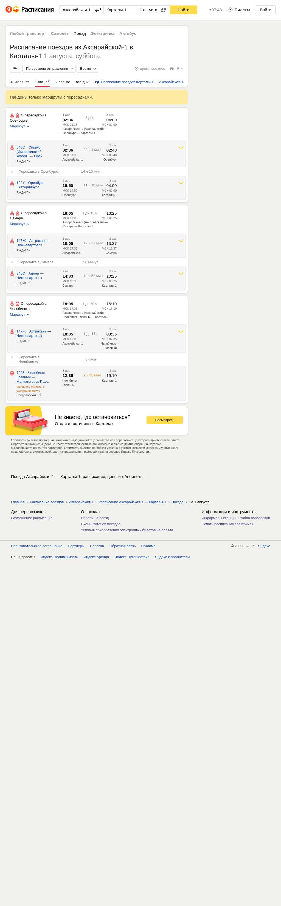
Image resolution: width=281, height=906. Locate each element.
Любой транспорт (28, 33)
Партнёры (76, 546)
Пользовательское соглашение (36, 546)
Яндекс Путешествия (132, 557)
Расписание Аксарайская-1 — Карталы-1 (132, 502)
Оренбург (110, 159)
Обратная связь (122, 546)
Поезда (178, 502)
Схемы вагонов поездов (100, 524)
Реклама (148, 546)
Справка (97, 546)
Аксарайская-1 (72, 159)
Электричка (102, 33)
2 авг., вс (63, 82)
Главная (17, 502)
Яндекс (264, 546)
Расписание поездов (47, 502)
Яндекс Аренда (96, 557)
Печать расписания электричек (227, 524)
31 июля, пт (19, 82)
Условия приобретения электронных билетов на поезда (127, 530)
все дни (82, 82)
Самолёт (60, 33)
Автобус (127, 33)
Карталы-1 (109, 195)
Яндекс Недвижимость (59, 557)
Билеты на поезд (95, 518)
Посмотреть (165, 420)
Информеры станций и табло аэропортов (236, 518)
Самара (111, 253)
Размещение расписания (31, 518)
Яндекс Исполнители (172, 557)
